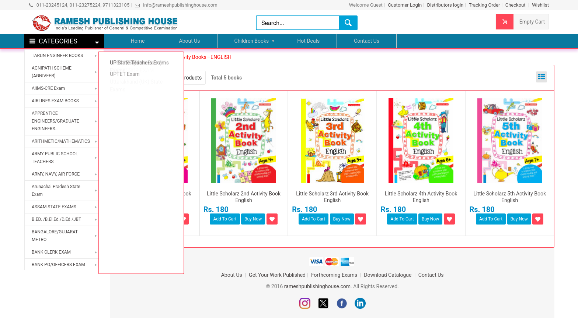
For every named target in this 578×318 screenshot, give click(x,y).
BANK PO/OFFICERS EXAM (58, 264)
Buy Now (164, 219)
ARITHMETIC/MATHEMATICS (61, 141)
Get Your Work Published (277, 275)
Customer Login (405, 5)
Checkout (516, 5)
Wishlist (540, 5)
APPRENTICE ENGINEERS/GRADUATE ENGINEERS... (55, 121)
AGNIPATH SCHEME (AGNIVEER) (52, 72)
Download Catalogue (388, 275)
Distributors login (445, 5)
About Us (189, 41)
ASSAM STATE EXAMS (54, 206)
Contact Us (366, 41)
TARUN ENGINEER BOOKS (57, 55)
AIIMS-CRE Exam (48, 88)
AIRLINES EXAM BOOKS (55, 100)
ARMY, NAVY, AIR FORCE (56, 174)
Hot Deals (308, 41)
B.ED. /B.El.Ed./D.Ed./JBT (56, 219)
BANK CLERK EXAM (51, 252)
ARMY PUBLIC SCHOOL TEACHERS (55, 157)
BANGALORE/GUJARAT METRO (55, 235)
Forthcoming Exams (335, 275)
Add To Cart (136, 219)
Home (138, 41)
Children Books (251, 41)
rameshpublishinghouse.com (317, 286)
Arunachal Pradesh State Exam (56, 190)
